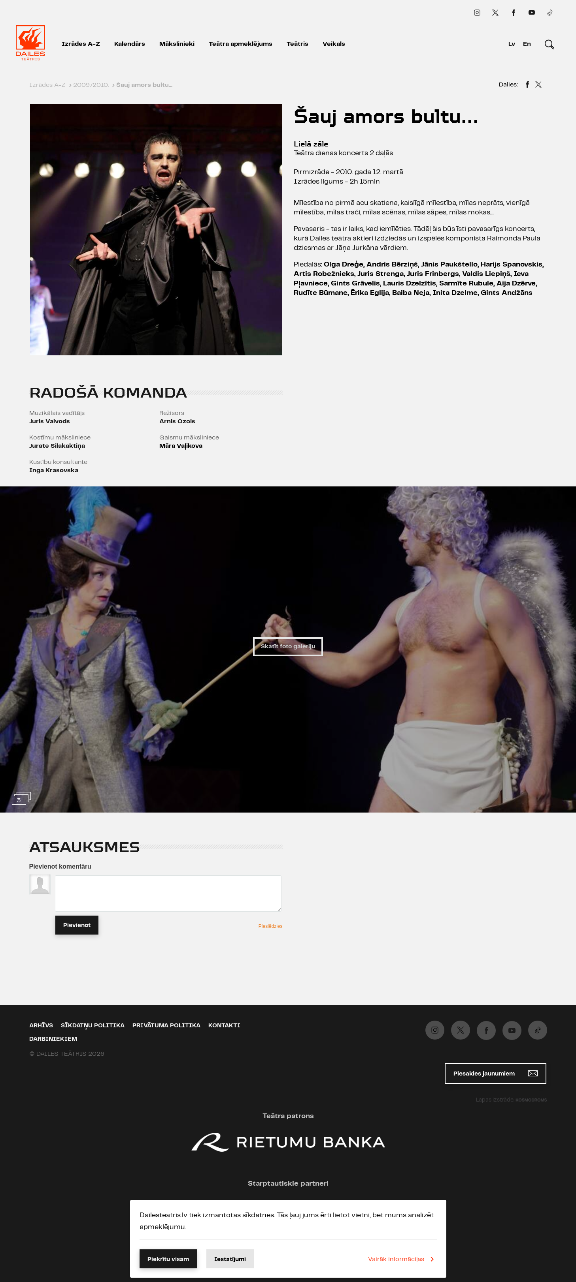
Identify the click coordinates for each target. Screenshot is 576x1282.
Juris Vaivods (49, 421)
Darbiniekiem (53, 1039)
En (527, 44)
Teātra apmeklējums (240, 44)
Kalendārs (129, 44)
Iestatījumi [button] (230, 1259)
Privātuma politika (166, 1026)
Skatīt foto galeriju (288, 646)
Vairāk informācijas (402, 1259)
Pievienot (77, 925)
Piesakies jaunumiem (495, 1073)
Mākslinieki (177, 44)
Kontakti (224, 1026)
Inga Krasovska (53, 470)
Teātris (297, 44)
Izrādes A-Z (81, 44)
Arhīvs (41, 1026)
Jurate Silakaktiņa (57, 446)
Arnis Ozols (177, 421)
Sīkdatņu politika (93, 1026)
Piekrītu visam (168, 1259)
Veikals (334, 44)
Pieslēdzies (271, 926)
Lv (511, 44)
